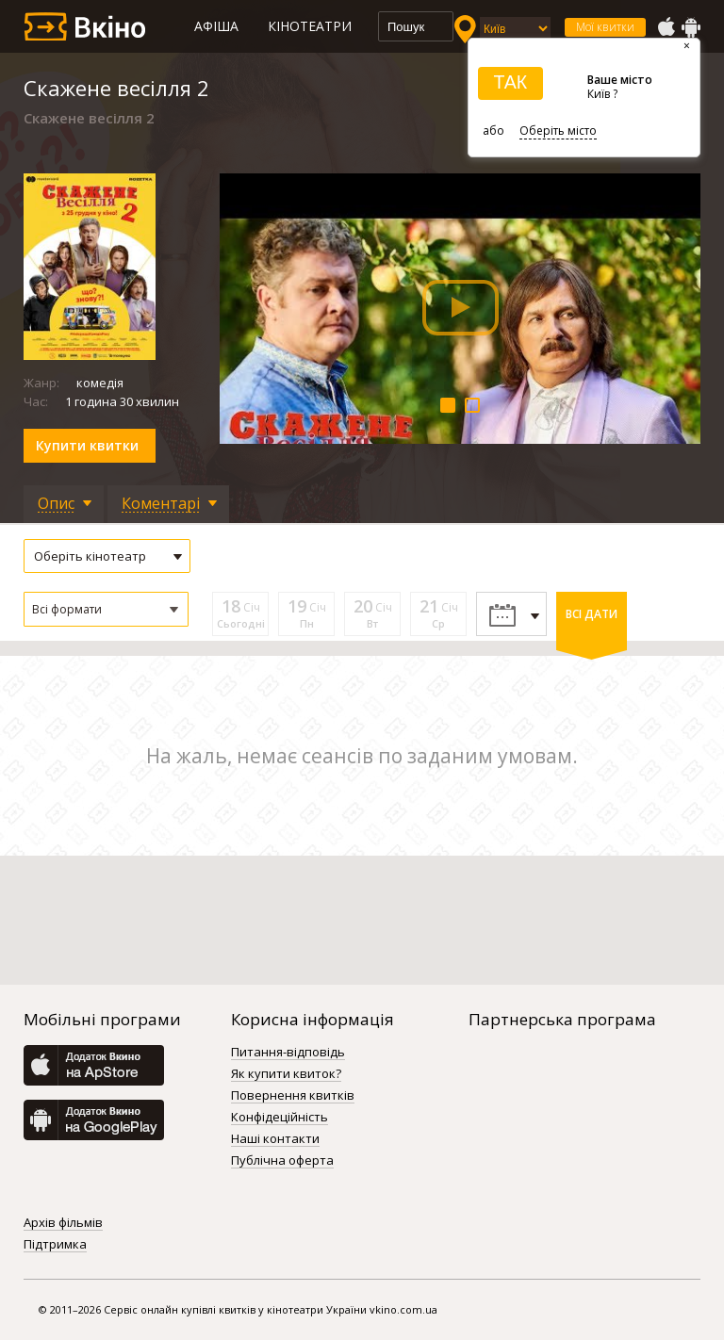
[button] (106, 609)
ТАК (510, 82)
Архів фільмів (63, 1223)
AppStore (665, 27)
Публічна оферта (282, 1160)
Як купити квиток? (286, 1074)
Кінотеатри (310, 26)
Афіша (216, 26)
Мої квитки (605, 27)
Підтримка (55, 1244)
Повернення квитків (292, 1095)
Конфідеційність (279, 1117)
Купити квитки (87, 445)
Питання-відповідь (288, 1052)
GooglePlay (691, 27)
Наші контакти (275, 1139)
